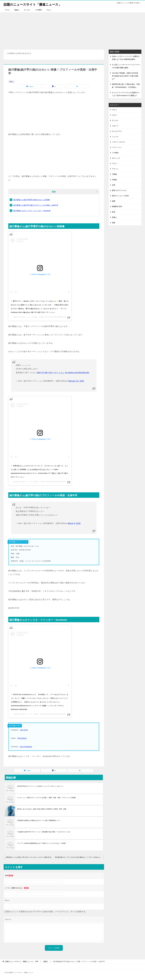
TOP (21, 961)
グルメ (48, 10)
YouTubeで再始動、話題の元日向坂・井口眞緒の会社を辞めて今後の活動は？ (126, 76)
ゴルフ (114, 115)
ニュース (115, 137)
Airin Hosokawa (26, 747)
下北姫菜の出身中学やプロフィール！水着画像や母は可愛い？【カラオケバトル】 (44, 832)
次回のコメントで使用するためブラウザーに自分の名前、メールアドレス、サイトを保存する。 (46, 912)
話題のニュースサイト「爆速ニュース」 (36, 4)
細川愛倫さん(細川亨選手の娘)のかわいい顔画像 (31, 200)
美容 (113, 212)
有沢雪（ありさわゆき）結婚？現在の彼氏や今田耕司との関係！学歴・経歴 (41, 809)
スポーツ (115, 126)
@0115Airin (22, 738)
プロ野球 (38, 10)
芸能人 (16, 10)
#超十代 (40, 373)
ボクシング (116, 158)
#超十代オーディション (54, 373)
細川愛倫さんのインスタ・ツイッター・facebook (32, 211)
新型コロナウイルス (119, 190)
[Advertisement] (72, 30)
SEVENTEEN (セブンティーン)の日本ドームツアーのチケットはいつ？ (40, 786)
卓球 (113, 185)
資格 (113, 223)
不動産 (114, 174)
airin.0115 (24, 730)
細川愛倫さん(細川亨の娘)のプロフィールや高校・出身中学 (35, 205)
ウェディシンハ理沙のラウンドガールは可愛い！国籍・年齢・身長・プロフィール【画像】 (46, 797)
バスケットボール (118, 142)
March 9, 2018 (74, 523)
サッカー (27, 10)
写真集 (114, 180)
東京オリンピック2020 (120, 196)
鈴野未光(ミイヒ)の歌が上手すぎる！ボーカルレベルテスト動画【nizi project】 (30, 857)
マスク (7, 10)
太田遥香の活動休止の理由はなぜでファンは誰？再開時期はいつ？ (38, 820)
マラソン (115, 169)
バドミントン (117, 147)
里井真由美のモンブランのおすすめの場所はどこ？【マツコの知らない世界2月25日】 (79, 857)
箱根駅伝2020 (117, 206)
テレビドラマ (117, 131)
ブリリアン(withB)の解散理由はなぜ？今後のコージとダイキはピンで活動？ (42, 843)
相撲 (113, 201)
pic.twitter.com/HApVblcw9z (77, 373)
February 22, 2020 (76, 381)
